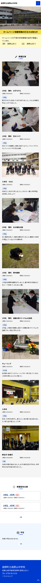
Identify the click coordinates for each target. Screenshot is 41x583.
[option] (20, 18)
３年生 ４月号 (9, 494)
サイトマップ (7, 576)
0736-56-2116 (11, 573)
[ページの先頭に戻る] (38, 580)
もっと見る (19, 518)
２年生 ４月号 (9, 505)
